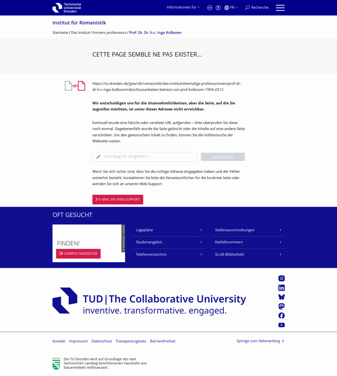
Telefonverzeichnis (151, 255)
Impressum (78, 341)
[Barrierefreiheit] (218, 8)
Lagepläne (144, 230)
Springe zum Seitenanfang (258, 341)
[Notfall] (209, 8)
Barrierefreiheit (162, 341)
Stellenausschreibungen (235, 230)
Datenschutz (101, 341)
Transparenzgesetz (131, 341)
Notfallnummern (229, 242)
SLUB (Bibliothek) (229, 255)
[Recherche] (257, 8)
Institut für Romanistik (79, 23)
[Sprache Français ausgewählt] (231, 8)
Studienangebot (149, 242)
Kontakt (58, 341)
